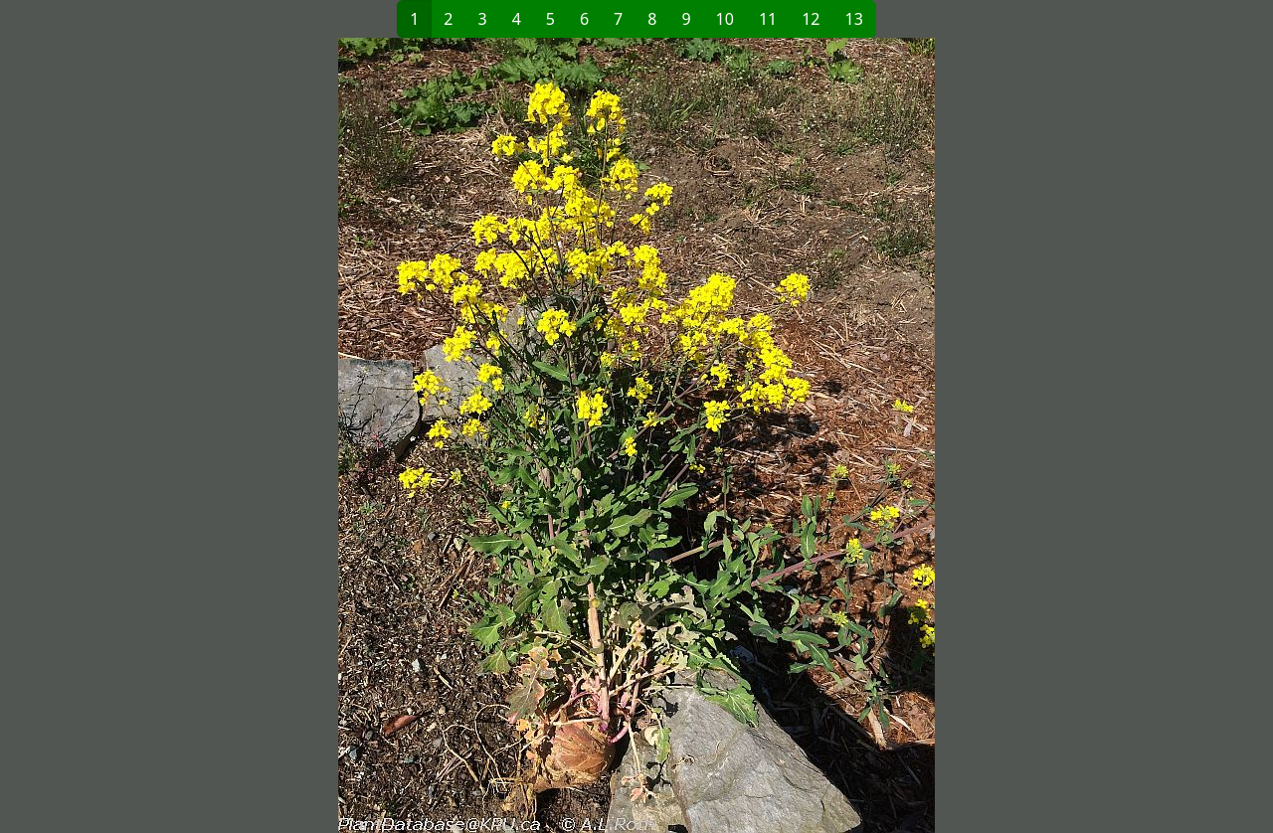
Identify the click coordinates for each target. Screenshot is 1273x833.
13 (854, 19)
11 (768, 19)
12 (810, 19)
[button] (359, 435)
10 (725, 19)
